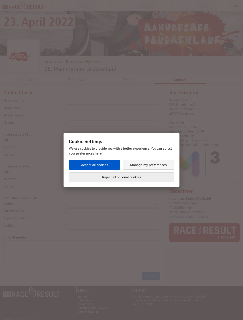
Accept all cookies (94, 165)
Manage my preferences (148, 165)
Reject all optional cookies (121, 177)
